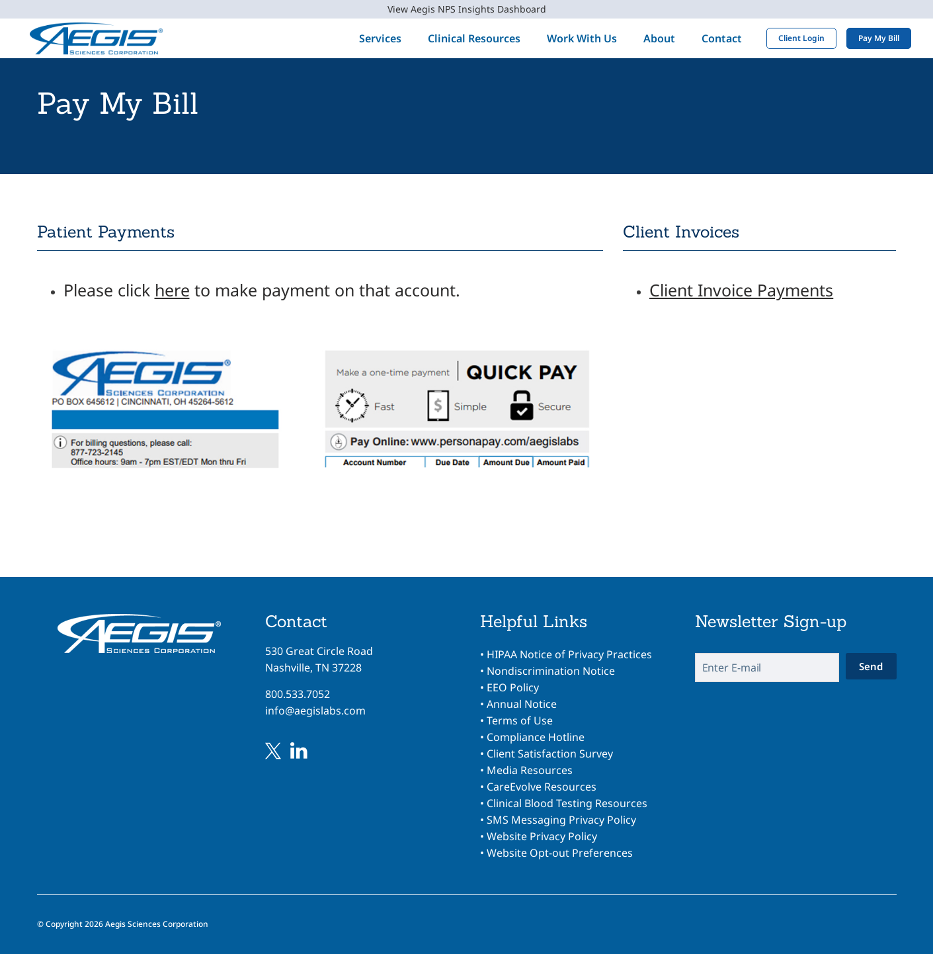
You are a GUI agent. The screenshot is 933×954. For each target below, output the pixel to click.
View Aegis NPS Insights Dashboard (466, 9)
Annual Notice (522, 704)
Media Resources (530, 770)
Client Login (793, 38)
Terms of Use (520, 720)
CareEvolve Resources (541, 786)
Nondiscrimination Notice (551, 671)
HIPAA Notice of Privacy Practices (569, 654)
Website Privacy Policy (542, 836)
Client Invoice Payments (741, 290)
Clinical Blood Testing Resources (567, 803)
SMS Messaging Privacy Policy (561, 819)
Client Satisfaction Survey (550, 753)
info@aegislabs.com (315, 710)
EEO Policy (513, 687)
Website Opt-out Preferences (560, 853)
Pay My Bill (870, 38)
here (172, 290)
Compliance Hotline (536, 737)
